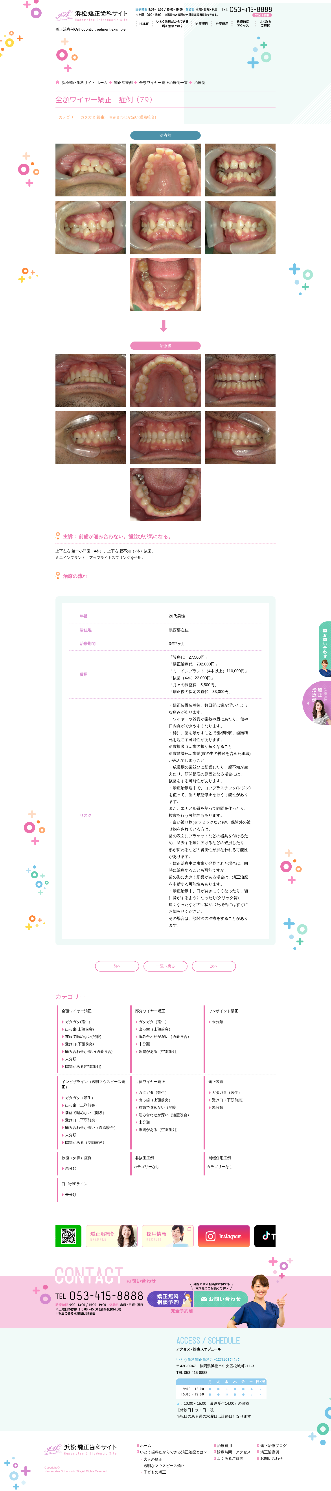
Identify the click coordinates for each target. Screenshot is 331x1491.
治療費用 (219, 24)
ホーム (142, 24)
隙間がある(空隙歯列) (83, 1066)
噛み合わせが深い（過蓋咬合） (165, 1037)
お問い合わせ (271, 1458)
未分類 (70, 1059)
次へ (214, 966)
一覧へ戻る (165, 966)
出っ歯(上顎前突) (79, 1029)
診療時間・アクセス (241, 24)
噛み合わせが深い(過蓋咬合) (132, 117)
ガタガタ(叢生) (93, 117)
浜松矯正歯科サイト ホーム (85, 83)
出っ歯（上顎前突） (155, 1029)
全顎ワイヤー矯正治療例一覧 (163, 83)
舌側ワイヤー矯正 (150, 1082)
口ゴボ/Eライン (75, 1184)
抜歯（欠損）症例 (77, 1158)
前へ (117, 966)
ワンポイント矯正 (223, 1011)
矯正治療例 (123, 83)
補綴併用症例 (219, 1158)
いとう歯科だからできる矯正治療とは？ (168, 24)
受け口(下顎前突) (79, 1044)
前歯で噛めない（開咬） (85, 1113)
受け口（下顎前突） (82, 1120)
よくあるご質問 (262, 24)
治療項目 (198, 24)
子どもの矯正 (154, 1472)
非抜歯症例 (144, 1158)
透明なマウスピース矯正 (164, 1466)
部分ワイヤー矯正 (150, 1011)
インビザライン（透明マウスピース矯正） (93, 1084)
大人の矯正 (152, 1459)
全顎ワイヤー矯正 (77, 1011)
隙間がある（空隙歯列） (159, 1051)
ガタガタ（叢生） (154, 1022)
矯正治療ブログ (273, 1446)
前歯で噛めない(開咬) (83, 1037)
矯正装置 (215, 1082)
